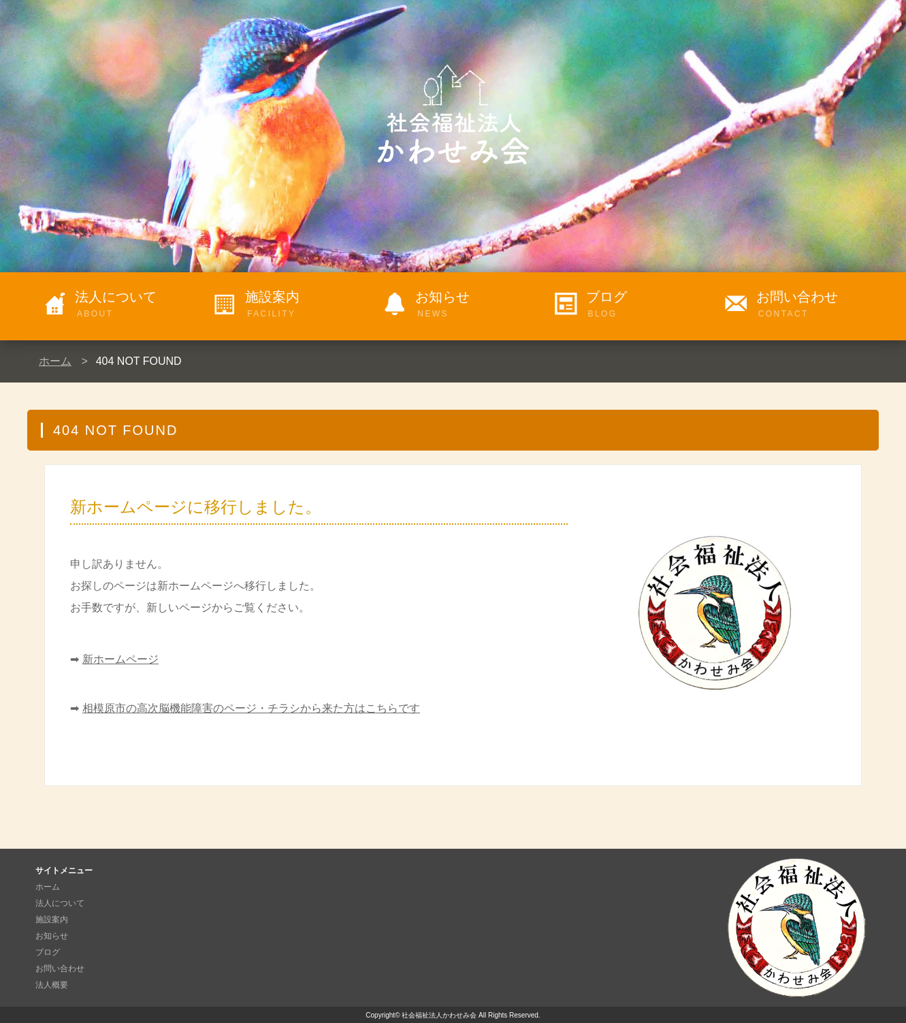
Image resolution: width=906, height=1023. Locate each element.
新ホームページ (120, 659)
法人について (136, 305)
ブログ (647, 305)
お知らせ (476, 305)
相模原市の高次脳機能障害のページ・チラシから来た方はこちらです (251, 708)
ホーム (55, 361)
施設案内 (306, 305)
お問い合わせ (817, 305)
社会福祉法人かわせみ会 (439, 1015)
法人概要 (51, 985)
